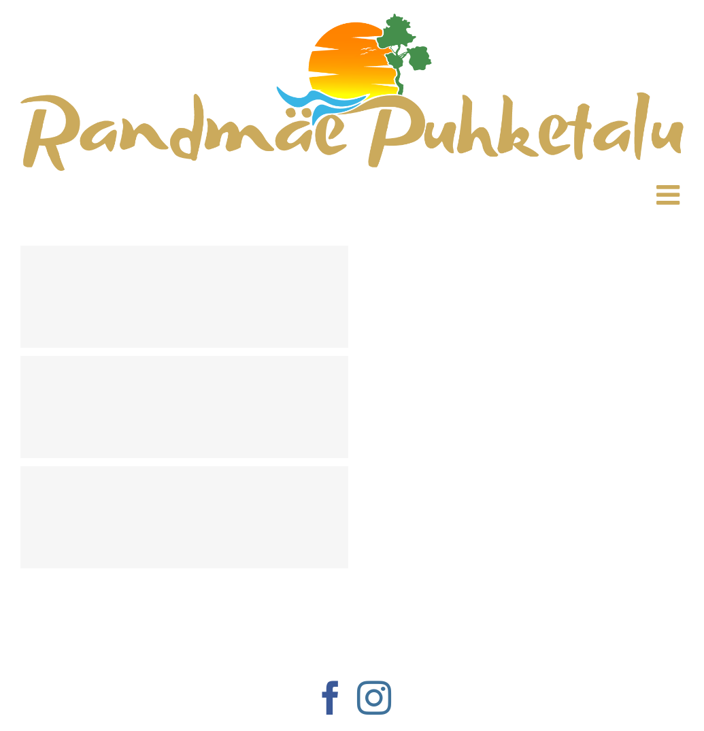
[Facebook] (331, 698)
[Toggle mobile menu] (670, 189)
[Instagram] (374, 698)
